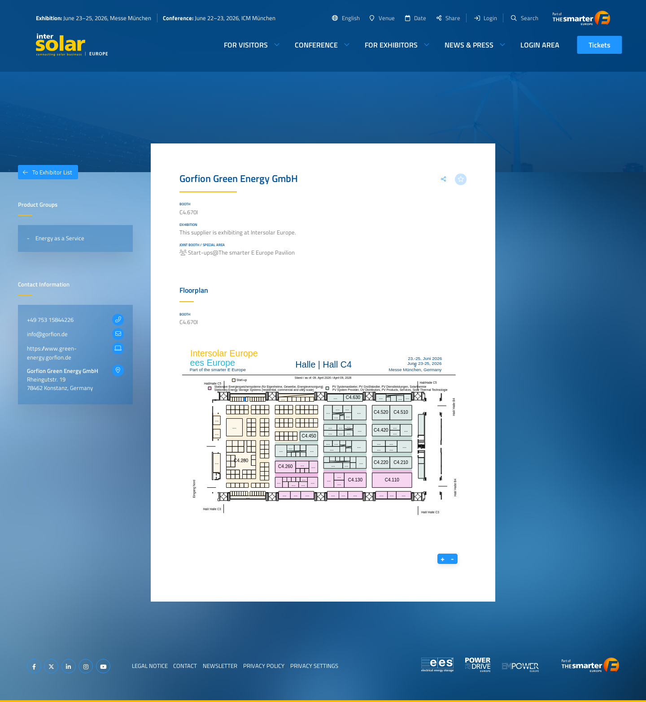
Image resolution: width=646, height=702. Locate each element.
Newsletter (220, 665)
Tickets (600, 44)
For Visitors (246, 44)
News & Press (469, 44)
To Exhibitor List (45, 172)
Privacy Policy (263, 665)
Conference (316, 44)
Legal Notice (150, 665)
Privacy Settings (314, 665)
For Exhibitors (391, 44)
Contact (185, 665)
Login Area (539, 44)
